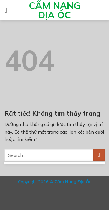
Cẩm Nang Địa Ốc (55, 10)
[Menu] (7, 10)
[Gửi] (99, 155)
